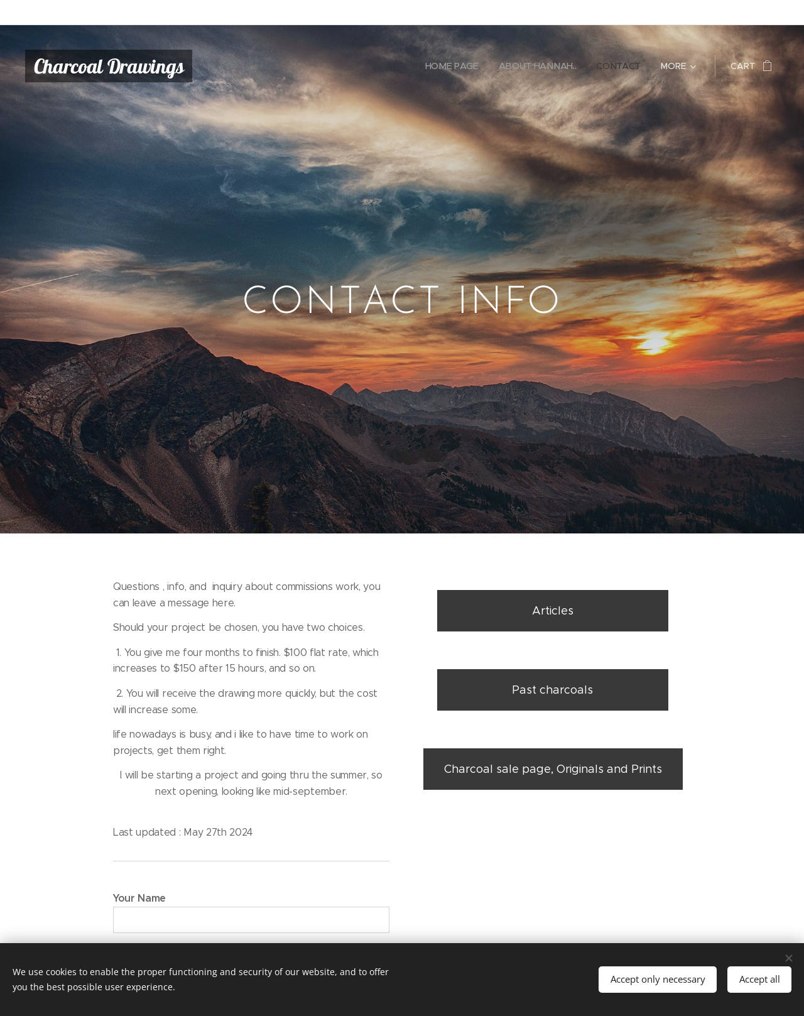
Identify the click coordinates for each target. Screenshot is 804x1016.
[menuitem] (454, 66)
